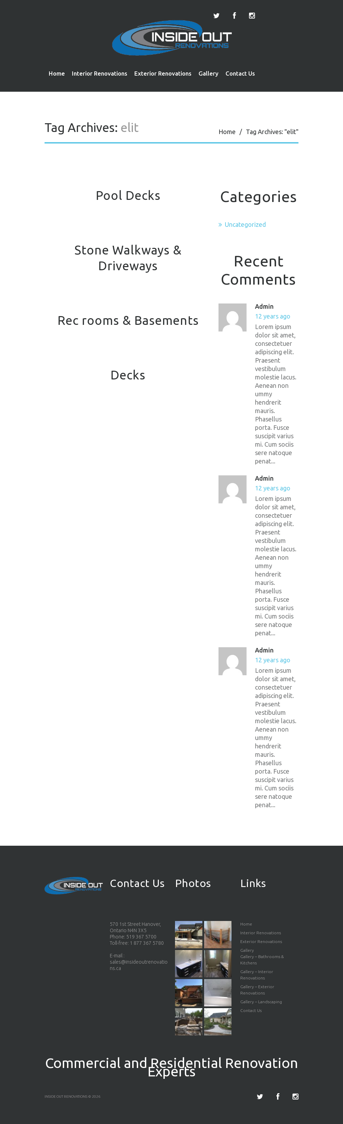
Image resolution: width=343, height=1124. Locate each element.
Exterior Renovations (162, 73)
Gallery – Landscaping (261, 1001)
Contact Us (240, 73)
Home (57, 73)
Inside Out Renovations (66, 1096)
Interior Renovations (99, 73)
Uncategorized (245, 224)
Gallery (208, 73)
